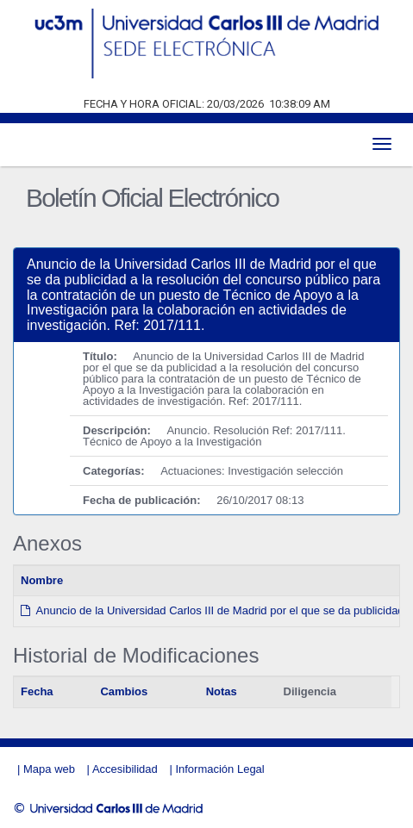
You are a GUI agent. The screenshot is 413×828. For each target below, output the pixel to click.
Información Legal (219, 769)
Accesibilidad (125, 769)
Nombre (42, 580)
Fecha (37, 691)
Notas (221, 691)
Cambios (123, 691)
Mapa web (49, 769)
